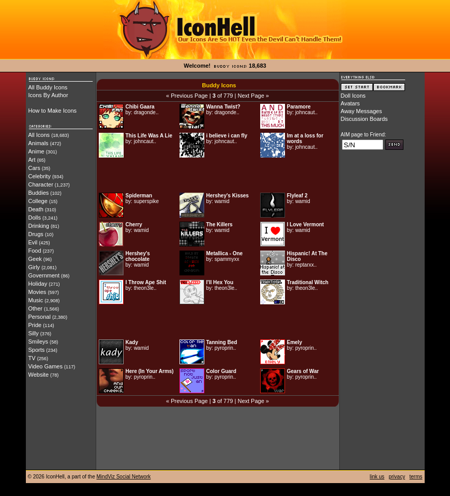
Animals (38, 143)
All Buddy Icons (48, 87)
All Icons (39, 135)
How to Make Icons (52, 110)
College (38, 201)
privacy (396, 476)
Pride (35, 325)
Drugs (35, 234)
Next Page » (253, 95)
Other (35, 308)
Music (35, 300)
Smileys (38, 341)
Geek (35, 259)
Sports (36, 350)
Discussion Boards (364, 119)
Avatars (350, 103)
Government (44, 275)
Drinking (38, 226)
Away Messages (361, 111)
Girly (34, 267)
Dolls (34, 217)
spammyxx (227, 259)
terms (416, 476)
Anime (36, 151)
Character (40, 184)
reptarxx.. (306, 265)
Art (32, 160)
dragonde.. (146, 112)
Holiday (38, 284)
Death (35, 209)
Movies (37, 292)
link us (377, 476)
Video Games (45, 366)
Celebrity (39, 176)
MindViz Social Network (124, 476)
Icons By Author (48, 95)
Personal (39, 317)
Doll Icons (353, 95)
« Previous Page (187, 95)
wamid (222, 201)
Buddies (38, 193)
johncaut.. (306, 112)
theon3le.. (145, 288)
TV (32, 358)
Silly (33, 333)
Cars (34, 168)
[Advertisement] (218, 175)
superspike (146, 201)
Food (34, 250)
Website (38, 374)
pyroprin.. (225, 348)
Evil (33, 242)
